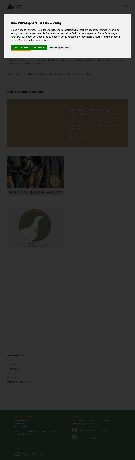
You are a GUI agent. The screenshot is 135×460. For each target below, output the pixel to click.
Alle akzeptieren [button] (20, 47)
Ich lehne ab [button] (39, 47)
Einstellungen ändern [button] (60, 47)
